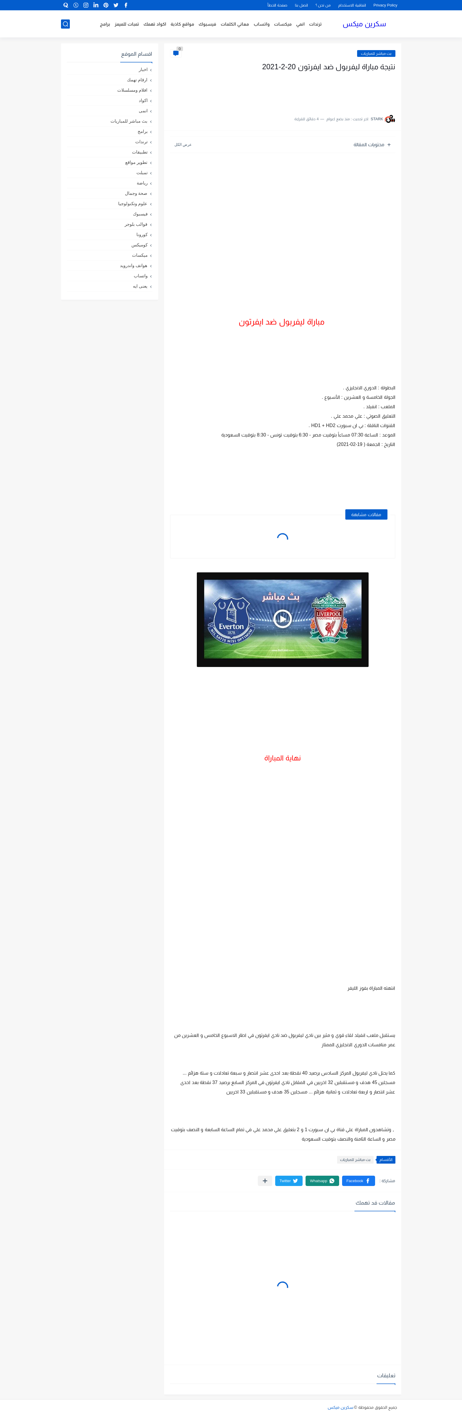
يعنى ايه (140, 286)
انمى (143, 110)
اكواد (143, 100)
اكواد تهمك (154, 24)
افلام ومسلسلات (132, 90)
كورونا (142, 234)
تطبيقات (140, 151)
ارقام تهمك (137, 79)
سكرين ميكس (364, 24)
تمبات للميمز (127, 24)
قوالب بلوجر (136, 224)
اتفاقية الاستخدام (352, 5)
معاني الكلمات (235, 24)
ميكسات (283, 24)
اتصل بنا (301, 5)
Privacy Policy (385, 5)
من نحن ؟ (323, 5)
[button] (358, 1181)
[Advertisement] (336, 90)
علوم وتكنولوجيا (132, 203)
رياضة (142, 182)
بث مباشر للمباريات (376, 53)
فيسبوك (207, 24)
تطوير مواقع (136, 162)
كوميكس (139, 244)
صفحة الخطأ (277, 5)
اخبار (143, 69)
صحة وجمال (136, 193)
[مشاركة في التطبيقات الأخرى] (265, 1181)
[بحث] (65, 24)
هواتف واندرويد (133, 265)
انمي (300, 24)
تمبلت (142, 172)
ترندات (315, 24)
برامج (105, 24)
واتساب (262, 24)
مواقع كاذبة (182, 24)
